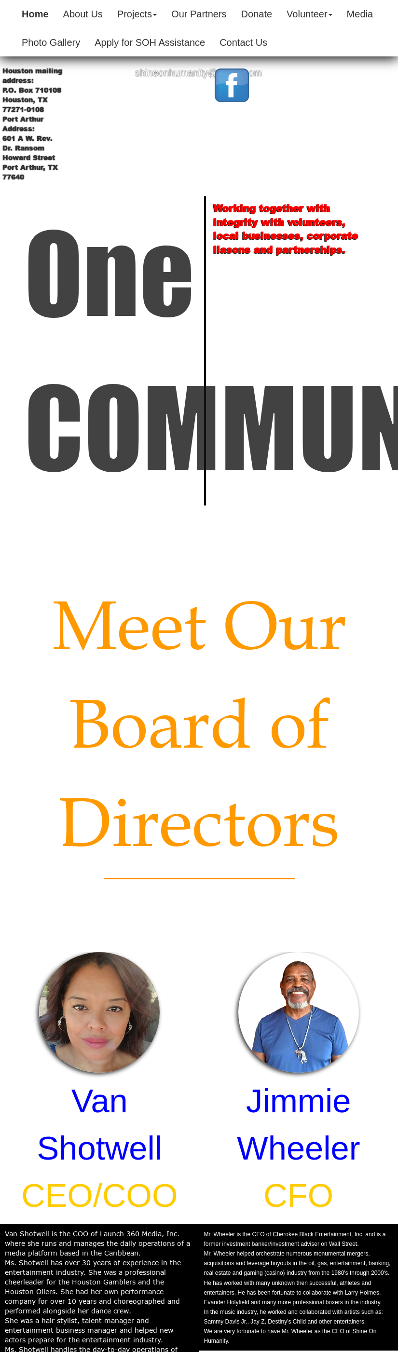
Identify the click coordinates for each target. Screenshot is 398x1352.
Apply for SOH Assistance (150, 42)
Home (35, 14)
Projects (137, 14)
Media (360, 14)
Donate (257, 14)
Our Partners (198, 14)
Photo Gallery (51, 42)
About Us (83, 14)
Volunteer (309, 14)
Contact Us (243, 42)
